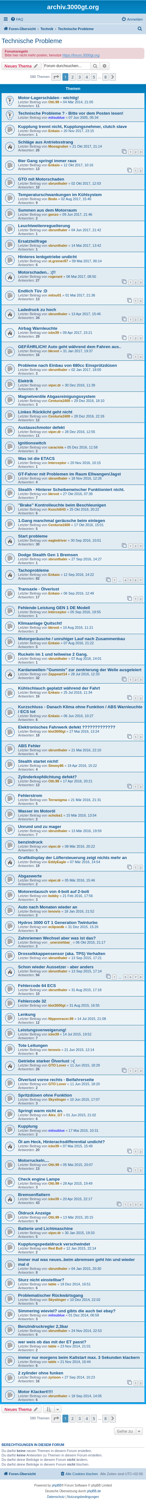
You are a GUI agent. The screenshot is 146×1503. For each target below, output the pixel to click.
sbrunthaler (57, 183)
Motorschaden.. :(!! (37, 272)
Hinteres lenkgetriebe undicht (47, 256)
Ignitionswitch (32, 443)
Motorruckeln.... (33, 1160)
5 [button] (94, 77)
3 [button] (80, 77)
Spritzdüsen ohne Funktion (45, 1095)
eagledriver (57, 540)
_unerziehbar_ (60, 942)
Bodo (52, 199)
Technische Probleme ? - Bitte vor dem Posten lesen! (70, 113)
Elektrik (25, 381)
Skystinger (57, 1099)
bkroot (53, 351)
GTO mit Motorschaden (41, 179)
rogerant (55, 276)
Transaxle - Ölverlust (38, 589)
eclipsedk (56, 927)
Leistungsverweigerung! (42, 1030)
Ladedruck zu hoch (37, 309)
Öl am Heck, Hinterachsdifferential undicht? (61, 1141)
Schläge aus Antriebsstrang (45, 142)
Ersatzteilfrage (32, 241)
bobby (53, 896)
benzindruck (30, 842)
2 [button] (72, 77)
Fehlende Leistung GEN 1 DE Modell (54, 607)
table (52, 1284)
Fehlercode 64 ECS (37, 985)
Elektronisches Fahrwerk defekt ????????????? (66, 727)
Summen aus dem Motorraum (47, 210)
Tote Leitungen (33, 1045)
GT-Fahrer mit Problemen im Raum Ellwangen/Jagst (69, 474)
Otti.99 (53, 102)
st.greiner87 (58, 261)
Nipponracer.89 (60, 1019)
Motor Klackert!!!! (35, 1391)
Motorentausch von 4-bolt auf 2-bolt (53, 891)
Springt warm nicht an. (40, 1110)
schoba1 (55, 815)
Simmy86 (55, 765)
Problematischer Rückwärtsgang (50, 1295)
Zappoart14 (57, 674)
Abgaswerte (30, 876)
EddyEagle (57, 862)
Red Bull (55, 1248)
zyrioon (54, 1377)
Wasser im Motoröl (36, 811)
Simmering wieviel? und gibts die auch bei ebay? (67, 1311)
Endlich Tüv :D (32, 291)
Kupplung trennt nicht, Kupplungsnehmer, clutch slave (72, 126)
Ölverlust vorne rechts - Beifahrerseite (56, 1079)
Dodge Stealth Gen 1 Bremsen (48, 554)
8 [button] (105, 77)
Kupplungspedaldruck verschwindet (54, 1244)
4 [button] (87, 77)
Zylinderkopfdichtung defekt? (47, 776)
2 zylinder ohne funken (40, 1373)
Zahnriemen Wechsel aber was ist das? (57, 938)
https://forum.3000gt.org (80, 55)
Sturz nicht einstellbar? (41, 1279)
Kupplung (28, 1126)
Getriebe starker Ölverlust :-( (46, 1061)
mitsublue (56, 117)
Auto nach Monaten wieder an (47, 907)
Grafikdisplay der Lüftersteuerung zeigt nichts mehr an (72, 857)
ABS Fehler (29, 745)
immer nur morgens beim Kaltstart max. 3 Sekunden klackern (79, 1357)
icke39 (53, 332)
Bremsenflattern (34, 1194)
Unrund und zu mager (39, 826)
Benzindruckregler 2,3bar (43, 1326)
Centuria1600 (59, 401)
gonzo (53, 214)
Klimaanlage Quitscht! (40, 623)
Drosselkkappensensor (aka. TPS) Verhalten (61, 953)
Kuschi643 (57, 509)
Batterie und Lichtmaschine (45, 1228)
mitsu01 (54, 295)
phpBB (56, 1485)
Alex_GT (55, 1115)
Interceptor (57, 463)
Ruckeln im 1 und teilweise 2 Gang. (53, 654)
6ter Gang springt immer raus (47, 160)
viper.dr (54, 385)
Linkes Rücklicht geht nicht (45, 412)
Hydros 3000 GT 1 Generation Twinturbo (58, 922)
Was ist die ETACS (36, 458)
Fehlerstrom (30, 795)
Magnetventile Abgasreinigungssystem (56, 396)
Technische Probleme (32, 40)
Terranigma (57, 800)
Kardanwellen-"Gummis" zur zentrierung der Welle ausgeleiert (80, 669)
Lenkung (26, 1014)
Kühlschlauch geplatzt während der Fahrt (59, 688)
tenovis (54, 911)
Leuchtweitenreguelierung (44, 225)
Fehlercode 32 (32, 1001)
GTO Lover (57, 1065)
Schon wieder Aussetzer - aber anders (55, 967)
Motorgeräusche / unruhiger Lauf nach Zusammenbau (71, 638)
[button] (56, 77)
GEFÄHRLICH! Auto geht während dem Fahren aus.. (69, 346)
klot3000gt (56, 731)
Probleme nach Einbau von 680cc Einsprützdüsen (67, 365)
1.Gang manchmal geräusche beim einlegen (61, 520)
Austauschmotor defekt (41, 427)
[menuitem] (16, 19)
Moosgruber (58, 146)
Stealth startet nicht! (38, 761)
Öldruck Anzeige (34, 1213)
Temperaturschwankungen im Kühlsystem (60, 194)
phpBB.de (94, 1491)
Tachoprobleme (33, 570)
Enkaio (54, 131)
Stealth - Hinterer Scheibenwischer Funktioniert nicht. (71, 489)
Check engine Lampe (39, 1179)
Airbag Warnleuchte (37, 328)
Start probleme (33, 536)
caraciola (55, 447)
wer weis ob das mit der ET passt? (52, 1342)
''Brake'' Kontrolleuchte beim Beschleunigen (62, 505)
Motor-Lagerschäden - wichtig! (48, 97)
